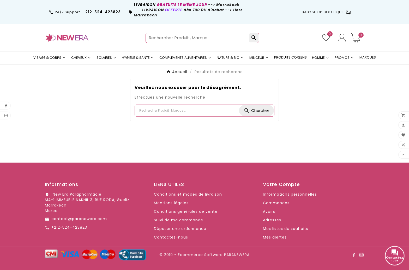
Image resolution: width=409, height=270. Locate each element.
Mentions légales (171, 202)
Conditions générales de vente (186, 211)
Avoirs (269, 211)
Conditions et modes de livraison (188, 194)
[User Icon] (342, 38)
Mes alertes (275, 237)
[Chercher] (187, 110)
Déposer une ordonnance (180, 228)
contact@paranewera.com (79, 218)
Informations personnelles (290, 194)
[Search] (256, 110)
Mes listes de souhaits (285, 228)
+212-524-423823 (69, 227)
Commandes (276, 202)
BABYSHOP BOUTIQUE (326, 12)
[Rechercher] (197, 37)
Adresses (272, 220)
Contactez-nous (171, 237)
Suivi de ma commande (178, 220)
